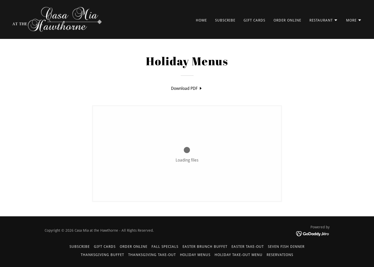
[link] (57, 19)
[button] (323, 20)
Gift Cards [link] (254, 20)
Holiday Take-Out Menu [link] (238, 255)
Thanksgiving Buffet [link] (102, 255)
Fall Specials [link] (164, 246)
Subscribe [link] (225, 20)
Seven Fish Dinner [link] (286, 246)
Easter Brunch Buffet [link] (205, 246)
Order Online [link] (287, 20)
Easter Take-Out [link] (247, 246)
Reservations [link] (280, 255)
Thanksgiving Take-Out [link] (152, 255)
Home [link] (201, 20)
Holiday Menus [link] (195, 255)
